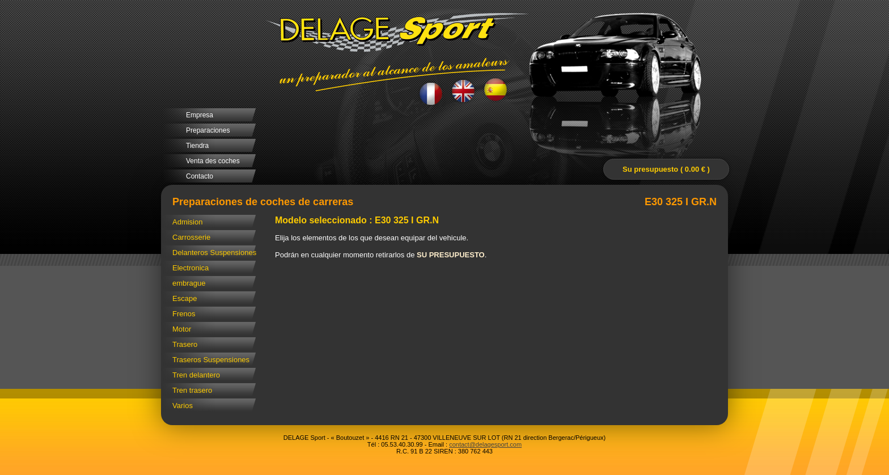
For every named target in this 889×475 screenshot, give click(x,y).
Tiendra (197, 146)
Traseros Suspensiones (210, 359)
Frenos (183, 313)
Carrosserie (191, 237)
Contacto (199, 176)
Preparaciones (208, 130)
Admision (187, 222)
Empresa (199, 115)
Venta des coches (213, 161)
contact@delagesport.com (485, 444)
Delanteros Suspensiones (214, 252)
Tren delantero (196, 375)
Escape (184, 298)
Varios (182, 405)
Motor (181, 329)
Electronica (190, 268)
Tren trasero (192, 390)
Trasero (184, 344)
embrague (189, 283)
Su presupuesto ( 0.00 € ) (666, 169)
